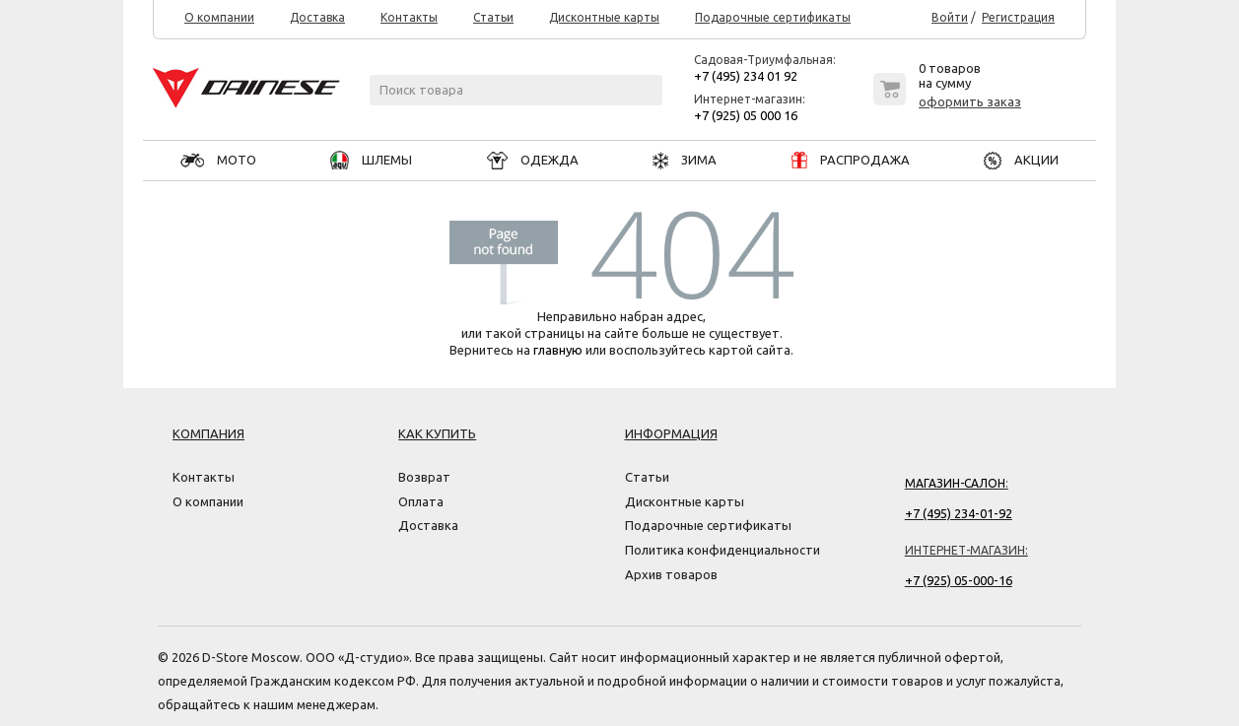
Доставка (317, 18)
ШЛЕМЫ (371, 159)
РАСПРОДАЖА (851, 159)
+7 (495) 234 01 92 (745, 76)
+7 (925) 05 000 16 (745, 115)
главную (558, 350)
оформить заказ (970, 101)
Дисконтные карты (604, 18)
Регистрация (1018, 18)
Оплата (421, 501)
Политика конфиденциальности (722, 550)
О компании (219, 18)
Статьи (493, 18)
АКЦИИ (1021, 159)
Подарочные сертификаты (773, 18)
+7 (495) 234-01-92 (958, 513)
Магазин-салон (955, 483)
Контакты (409, 18)
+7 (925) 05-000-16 (958, 580)
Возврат (424, 477)
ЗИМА (685, 159)
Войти (949, 18)
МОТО (218, 159)
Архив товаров (671, 574)
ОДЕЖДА (533, 159)
